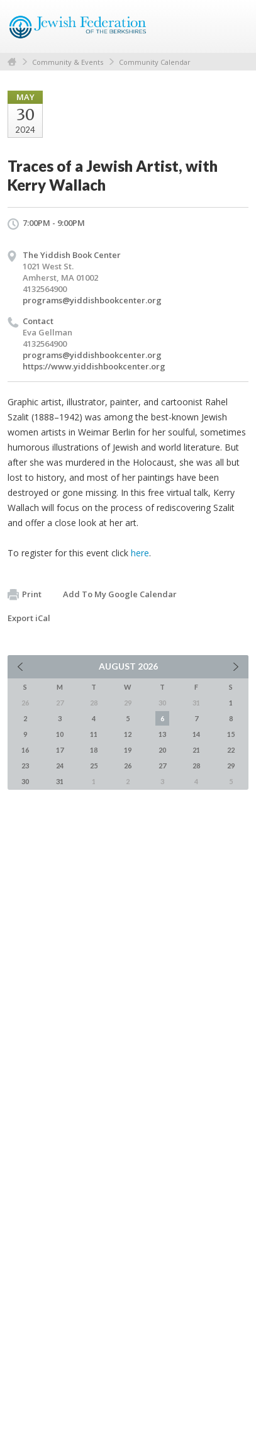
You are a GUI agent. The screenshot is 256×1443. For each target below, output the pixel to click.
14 (196, 734)
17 (60, 750)
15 (231, 734)
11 (93, 734)
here (140, 553)
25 (93, 765)
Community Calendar (155, 62)
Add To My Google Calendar (120, 594)
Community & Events (67, 62)
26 (127, 765)
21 (196, 750)
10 (60, 734)
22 (231, 750)
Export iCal (29, 618)
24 (60, 765)
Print (25, 594)
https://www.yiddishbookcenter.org (94, 366)
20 (162, 750)
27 (162, 765)
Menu (234, 26)
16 (25, 750)
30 (25, 781)
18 (93, 750)
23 (25, 765)
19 (127, 750)
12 (127, 734)
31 (60, 781)
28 (196, 765)
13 (162, 734)
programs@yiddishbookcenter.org (92, 300)
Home (12, 62)
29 (231, 765)
